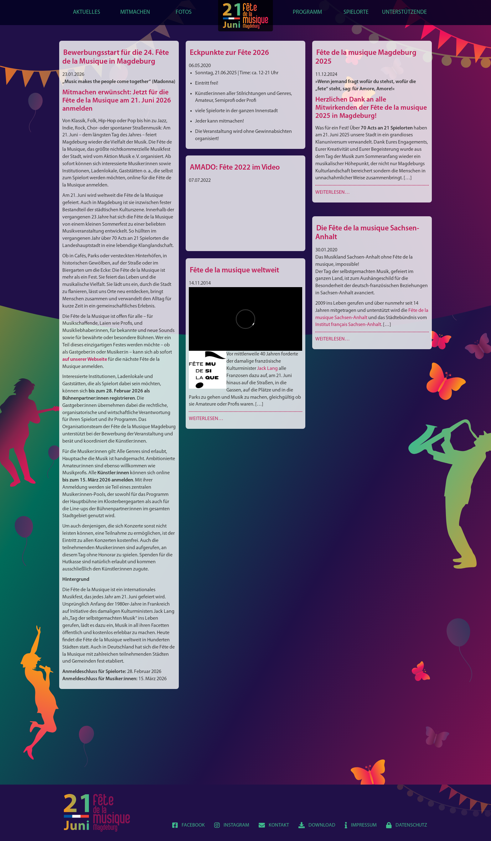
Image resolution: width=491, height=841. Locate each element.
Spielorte (356, 12)
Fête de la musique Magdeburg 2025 (365, 57)
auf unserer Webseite (84, 359)
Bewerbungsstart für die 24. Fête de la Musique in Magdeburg (115, 57)
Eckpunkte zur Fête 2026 (229, 53)
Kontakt (274, 825)
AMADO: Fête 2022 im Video (235, 167)
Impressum (361, 825)
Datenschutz (406, 825)
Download (316, 825)
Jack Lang (267, 368)
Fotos (184, 12)
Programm (307, 12)
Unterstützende (404, 12)
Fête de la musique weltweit (234, 270)
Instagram (231, 825)
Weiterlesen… (332, 192)
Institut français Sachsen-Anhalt (348, 324)
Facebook (188, 825)
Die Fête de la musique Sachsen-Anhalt (367, 233)
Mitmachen (135, 12)
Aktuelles (86, 12)
